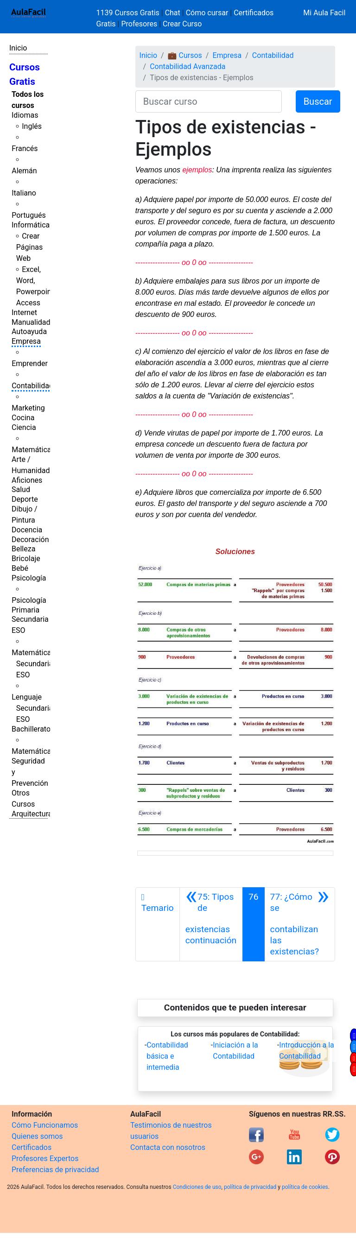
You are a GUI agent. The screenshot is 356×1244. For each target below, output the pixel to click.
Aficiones (27, 480)
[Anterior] (211, 924)
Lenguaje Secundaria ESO (32, 708)
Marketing (28, 408)
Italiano (24, 193)
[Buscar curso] (208, 101)
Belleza (23, 548)
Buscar (318, 101)
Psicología (29, 578)
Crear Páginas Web (29, 247)
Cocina (23, 417)
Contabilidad (32, 385)
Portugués (29, 215)
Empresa (26, 341)
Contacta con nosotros (167, 1147)
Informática (31, 225)
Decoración (30, 539)
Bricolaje (26, 558)
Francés (25, 148)
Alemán (24, 170)
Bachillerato (31, 729)
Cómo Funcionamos (45, 1125)
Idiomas (25, 115)
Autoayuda (29, 331)
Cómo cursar (207, 12)
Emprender (30, 363)
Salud (21, 489)
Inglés (32, 126)
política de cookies (305, 1187)
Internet (24, 312)
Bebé (20, 568)
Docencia (27, 529)
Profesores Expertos (45, 1158)
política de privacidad (250, 1187)
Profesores (139, 23)
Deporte (25, 499)
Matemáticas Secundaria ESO (33, 663)
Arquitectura (32, 813)
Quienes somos (37, 1136)
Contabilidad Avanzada (187, 66)
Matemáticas (33, 449)
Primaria (25, 610)
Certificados (31, 1147)
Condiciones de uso (197, 1187)
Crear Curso (182, 23)
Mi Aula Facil (324, 12)
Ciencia (24, 427)
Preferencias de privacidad (55, 1169)
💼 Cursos (185, 55)
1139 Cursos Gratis (128, 12)
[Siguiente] (299, 924)
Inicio (18, 48)
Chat (172, 12)
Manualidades (35, 322)
